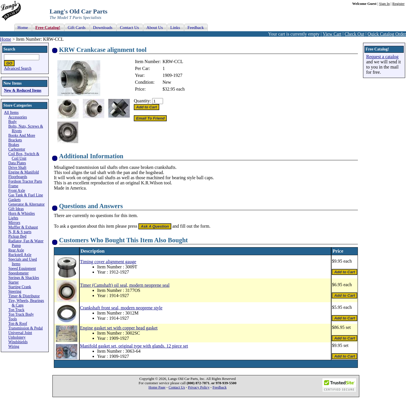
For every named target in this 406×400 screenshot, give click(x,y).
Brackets (15, 140)
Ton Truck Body (21, 314)
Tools (12, 319)
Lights (13, 218)
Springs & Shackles (23, 278)
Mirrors (14, 223)
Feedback (220, 387)
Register (398, 4)
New (166, 82)
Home (5, 39)
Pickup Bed (17, 236)
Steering (14, 291)
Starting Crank (19, 287)
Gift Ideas (16, 209)
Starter (13, 282)
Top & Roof (17, 323)
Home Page (156, 387)
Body (12, 122)
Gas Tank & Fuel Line (25, 195)
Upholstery (17, 337)
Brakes (13, 145)
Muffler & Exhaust (23, 227)
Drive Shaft (17, 167)
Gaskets (14, 200)
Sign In (384, 4)
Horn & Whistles (21, 213)
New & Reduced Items (22, 90)
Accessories (17, 117)
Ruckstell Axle (19, 255)
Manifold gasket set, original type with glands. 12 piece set (134, 346)
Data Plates (17, 163)
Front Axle (16, 190)
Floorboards (17, 177)
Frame (13, 186)
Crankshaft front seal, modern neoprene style (121, 307)
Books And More (21, 135)
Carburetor (16, 149)
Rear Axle (16, 250)
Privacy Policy (198, 387)
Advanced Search (18, 68)
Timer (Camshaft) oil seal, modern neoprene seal (125, 285)
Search (9, 49)
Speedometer (18, 273)
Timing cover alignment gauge (108, 261)
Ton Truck (16, 310)
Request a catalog (382, 56)
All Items (11, 112)
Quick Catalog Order (387, 34)
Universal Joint (20, 333)
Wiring (13, 346)
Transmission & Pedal (25, 328)
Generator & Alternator (26, 204)
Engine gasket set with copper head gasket (119, 327)
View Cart (332, 34)
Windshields (18, 342)
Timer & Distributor (24, 296)
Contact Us (176, 387)
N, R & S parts (19, 232)
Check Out (354, 34)
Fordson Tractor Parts (25, 181)
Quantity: (142, 100)
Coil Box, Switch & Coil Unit (23, 156)
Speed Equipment (22, 268)
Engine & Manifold (23, 172)
